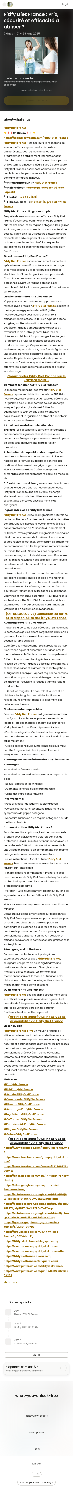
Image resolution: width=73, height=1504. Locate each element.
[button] (37, 1474)
